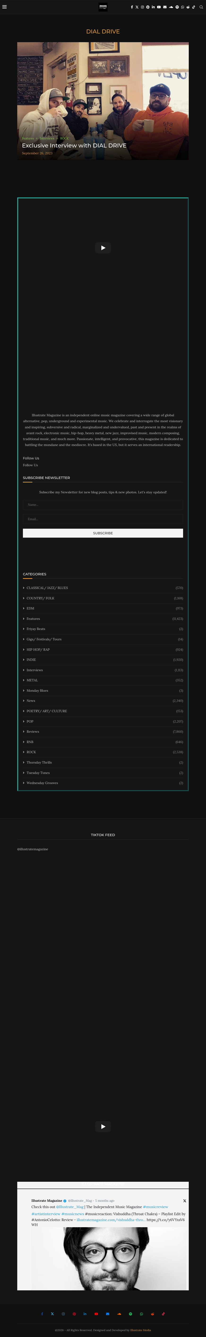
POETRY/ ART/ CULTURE (105, 711)
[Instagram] (142, 7)
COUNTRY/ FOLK (105, 598)
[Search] (201, 7)
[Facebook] (132, 7)
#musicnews (72, 1213)
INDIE (105, 660)
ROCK (105, 752)
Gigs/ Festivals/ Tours (105, 639)
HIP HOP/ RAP (105, 649)
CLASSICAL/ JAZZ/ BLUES (105, 588)
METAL (105, 680)
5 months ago (104, 1201)
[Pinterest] (148, 7)
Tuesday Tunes (105, 773)
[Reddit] (188, 7)
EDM (105, 608)
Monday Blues (105, 690)
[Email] (165, 7)
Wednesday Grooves (105, 783)
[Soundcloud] (171, 7)
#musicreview (155, 1206)
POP (105, 721)
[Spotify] (177, 7)
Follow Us (30, 465)
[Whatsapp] (182, 7)
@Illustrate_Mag (80, 1201)
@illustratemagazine (32, 849)
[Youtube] (159, 7)
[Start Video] (103, 248)
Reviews (105, 731)
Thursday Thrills (105, 762)
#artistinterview (45, 1213)
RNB (105, 742)
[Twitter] (137, 7)
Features (105, 619)
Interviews (105, 670)
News (105, 701)
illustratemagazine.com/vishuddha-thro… (111, 1220)
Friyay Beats (105, 629)
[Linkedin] (153, 7)
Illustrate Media (140, 1330)
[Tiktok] (193, 7)
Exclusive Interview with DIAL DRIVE (74, 145)
